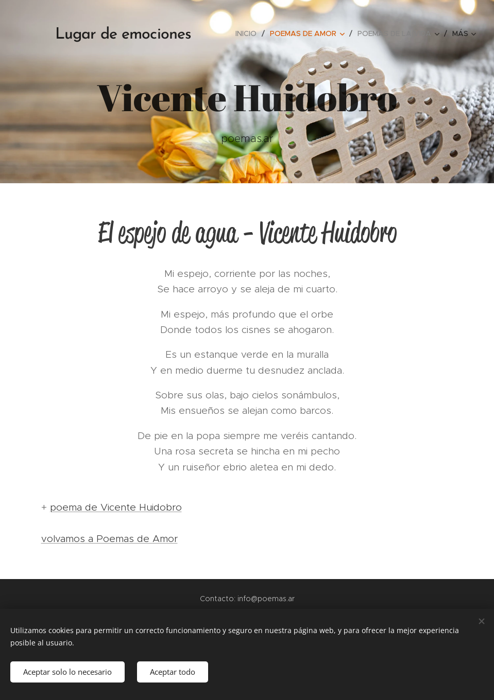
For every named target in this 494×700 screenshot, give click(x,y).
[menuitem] (249, 33)
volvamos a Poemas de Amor (109, 539)
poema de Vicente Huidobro (116, 507)
